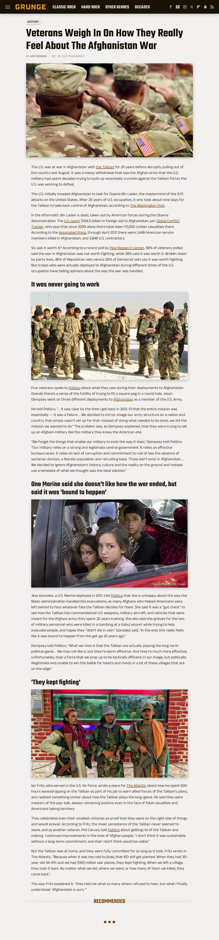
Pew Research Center (127, 248)
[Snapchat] (205, 7)
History (33, 21)
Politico (74, 388)
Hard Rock (90, 6)
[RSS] (212, 7)
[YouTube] (178, 7)
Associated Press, (73, 232)
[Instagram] (184, 7)
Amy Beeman (38, 56)
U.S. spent (72, 221)
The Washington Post (147, 205)
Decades (142, 6)
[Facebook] (170, 7)
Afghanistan (123, 399)
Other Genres (117, 6)
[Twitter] (191, 7)
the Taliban (105, 167)
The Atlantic (136, 785)
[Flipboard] (198, 7)
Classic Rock (64, 6)
